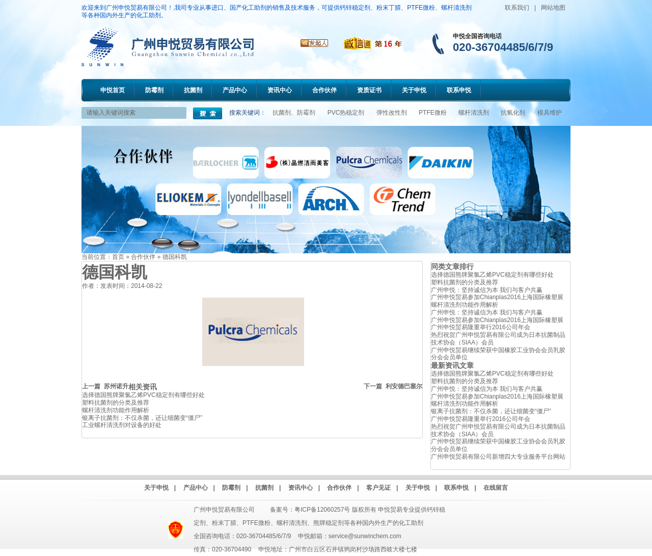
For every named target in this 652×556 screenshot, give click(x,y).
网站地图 (553, 7)
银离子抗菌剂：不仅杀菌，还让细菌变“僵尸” (142, 417)
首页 (118, 256)
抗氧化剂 (513, 112)
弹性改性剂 (391, 112)
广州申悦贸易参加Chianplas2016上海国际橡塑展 (497, 297)
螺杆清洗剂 (473, 112)
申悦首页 (112, 90)
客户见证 (378, 487)
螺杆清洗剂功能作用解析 (115, 410)
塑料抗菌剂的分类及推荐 (115, 402)
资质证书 (369, 90)
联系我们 (517, 7)
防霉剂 (154, 90)
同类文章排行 (452, 266)
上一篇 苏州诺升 (105, 386)
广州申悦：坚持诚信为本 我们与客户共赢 (486, 290)
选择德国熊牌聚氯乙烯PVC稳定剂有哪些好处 (143, 395)
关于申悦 (414, 90)
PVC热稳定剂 (346, 112)
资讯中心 (279, 90)
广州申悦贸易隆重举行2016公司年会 (480, 327)
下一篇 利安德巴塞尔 (393, 386)
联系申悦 (459, 90)
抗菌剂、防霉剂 (294, 112)
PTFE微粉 (433, 112)
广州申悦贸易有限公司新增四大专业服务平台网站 (498, 456)
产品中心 (235, 90)
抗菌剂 (193, 90)
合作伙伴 (324, 90)
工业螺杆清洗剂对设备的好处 (121, 425)
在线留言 (495, 487)
